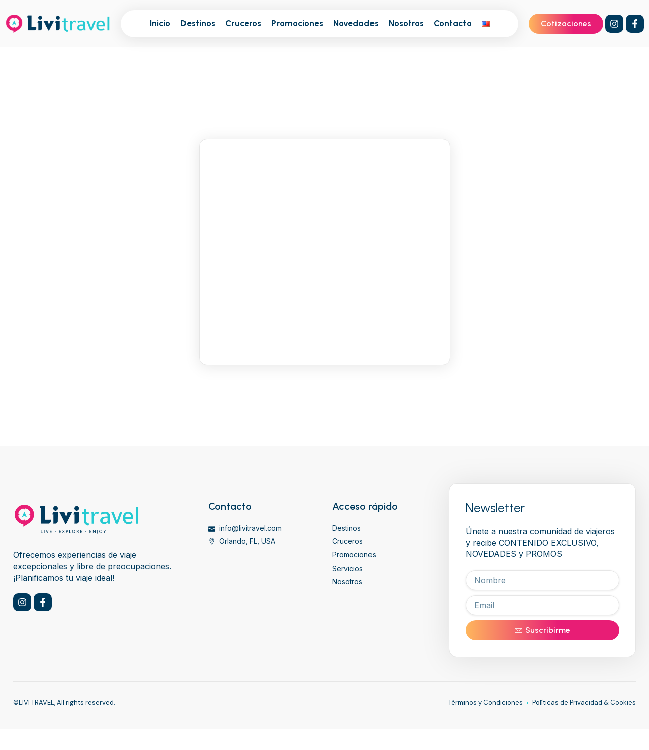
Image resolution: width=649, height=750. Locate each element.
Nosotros (406, 23)
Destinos (197, 23)
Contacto (453, 23)
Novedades (356, 23)
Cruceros (243, 23)
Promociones (297, 23)
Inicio (160, 23)
